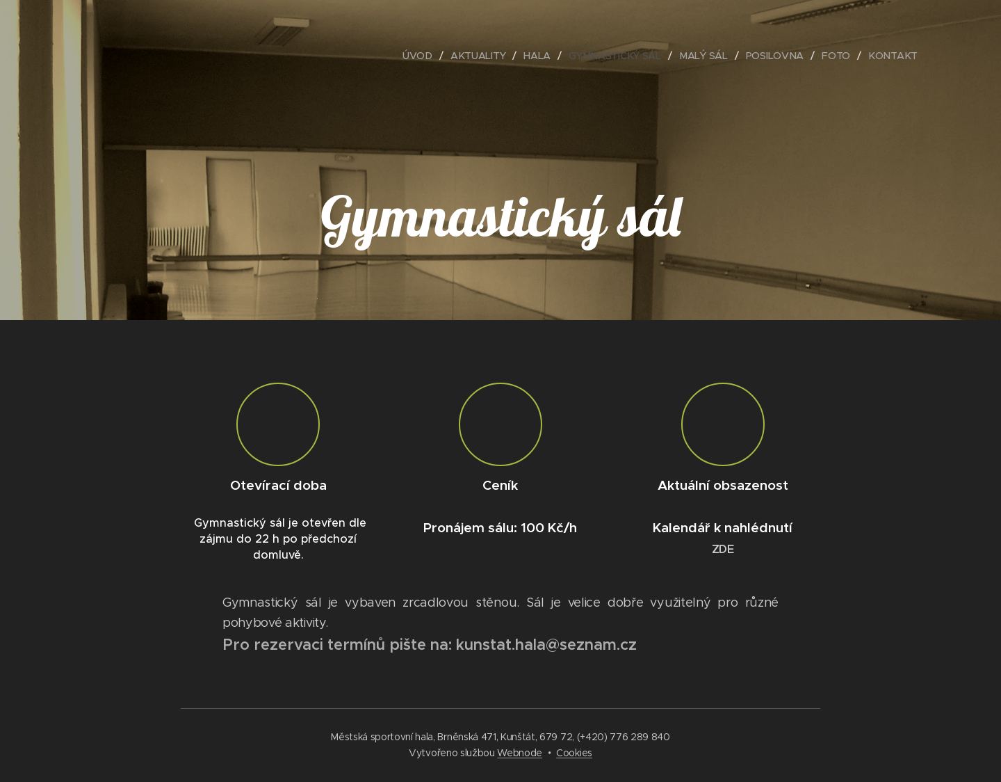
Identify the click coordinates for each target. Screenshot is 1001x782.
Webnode (519, 753)
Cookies (574, 753)
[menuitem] (418, 55)
